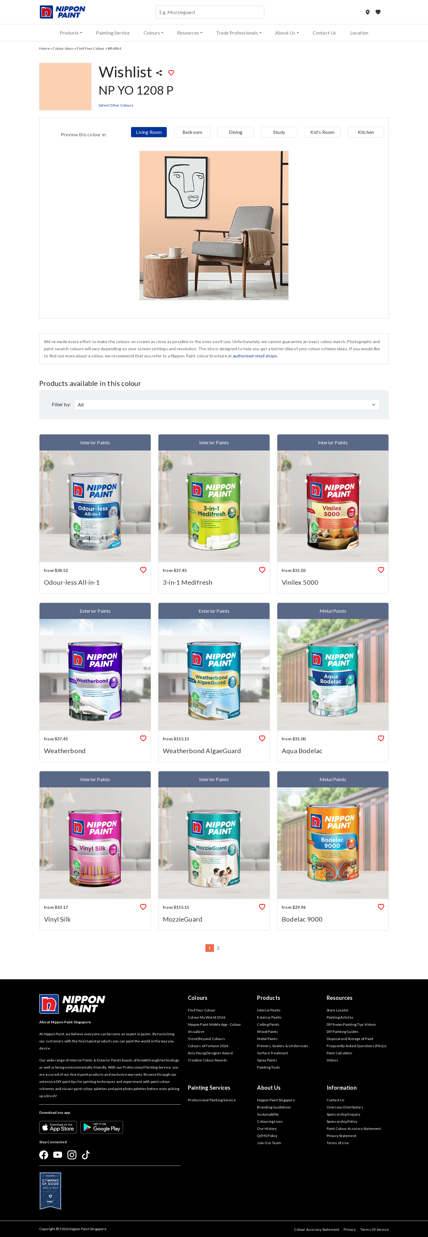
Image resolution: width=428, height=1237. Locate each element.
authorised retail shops (255, 355)
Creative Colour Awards (207, 1060)
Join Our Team (269, 1143)
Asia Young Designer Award (210, 1053)
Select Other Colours (116, 105)
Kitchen (366, 132)
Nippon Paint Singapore (276, 1100)
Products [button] (69, 32)
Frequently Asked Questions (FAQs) (357, 1046)
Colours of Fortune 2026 (208, 1046)
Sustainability (268, 1114)
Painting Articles (340, 1017)
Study (279, 132)
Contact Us (324, 32)
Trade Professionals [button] (237, 32)
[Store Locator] (368, 12)
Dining (236, 132)
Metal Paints (267, 1038)
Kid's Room (322, 132)
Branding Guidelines (274, 1107)
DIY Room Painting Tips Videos (351, 1024)
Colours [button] (152, 32)
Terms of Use (338, 1143)
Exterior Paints (269, 1017)
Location (359, 32)
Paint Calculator (340, 1053)
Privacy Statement (341, 1135)
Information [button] (342, 1087)
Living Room (149, 132)
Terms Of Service (374, 1229)
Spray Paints (267, 1060)
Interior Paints (269, 1010)
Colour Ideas (63, 48)
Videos (332, 1060)
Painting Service (113, 32)
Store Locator (338, 1010)
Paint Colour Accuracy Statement (354, 1128)
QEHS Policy (267, 1135)
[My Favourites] (378, 12)
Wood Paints (267, 1031)
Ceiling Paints (268, 1024)
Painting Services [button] (209, 1087)
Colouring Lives (270, 1121)
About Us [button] (285, 32)
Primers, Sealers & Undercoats (282, 1046)
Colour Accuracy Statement (316, 1229)
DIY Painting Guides (343, 1031)
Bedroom (192, 132)
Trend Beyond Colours (206, 1038)
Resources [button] (188, 32)
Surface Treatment (272, 1053)
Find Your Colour (90, 48)
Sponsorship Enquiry (344, 1114)
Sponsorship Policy (342, 1121)
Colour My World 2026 (206, 1017)
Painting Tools (268, 1067)
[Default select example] (227, 404)
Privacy (349, 1229)
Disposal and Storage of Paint (350, 1038)
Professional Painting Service (212, 1100)
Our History (267, 1128)
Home (44, 48)
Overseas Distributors (345, 1107)
